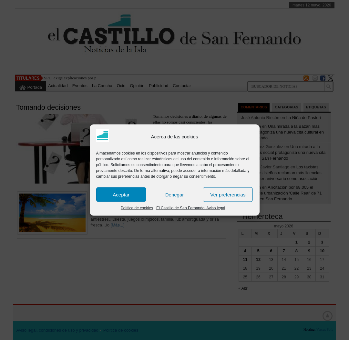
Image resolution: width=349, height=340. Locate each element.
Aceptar (121, 194)
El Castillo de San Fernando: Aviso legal (190, 208)
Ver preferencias (227, 194)
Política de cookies (137, 208)
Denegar (174, 194)
